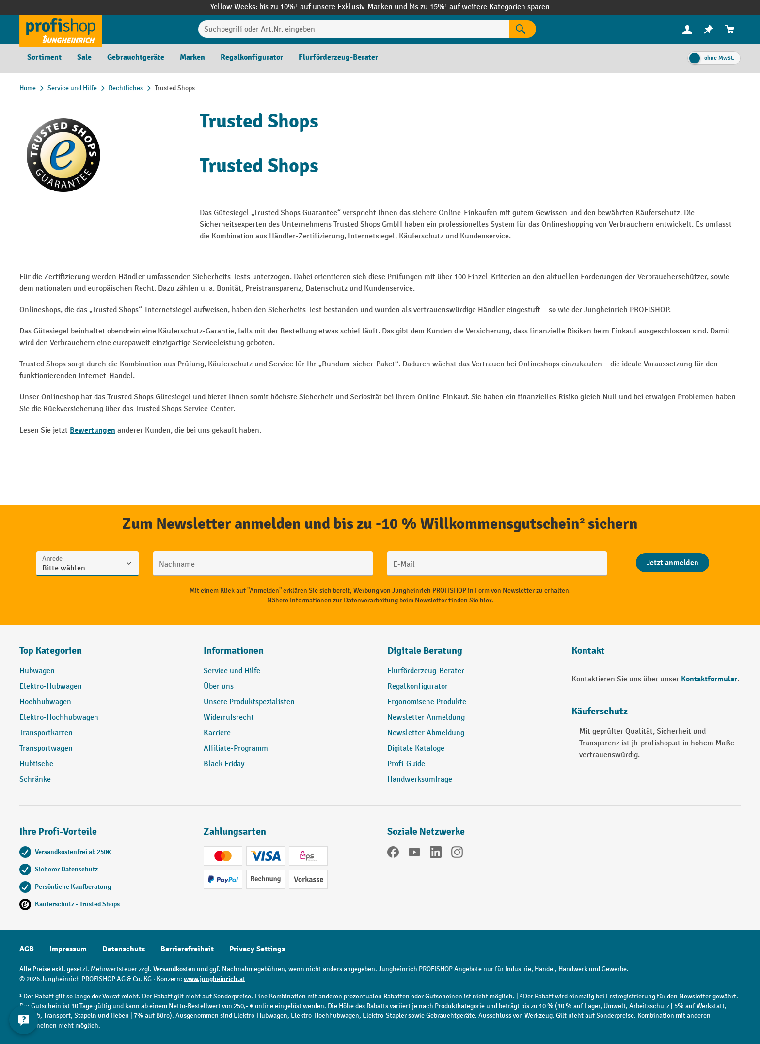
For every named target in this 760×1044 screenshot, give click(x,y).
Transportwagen (46, 748)
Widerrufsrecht (229, 717)
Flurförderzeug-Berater (425, 671)
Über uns (219, 686)
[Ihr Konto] (687, 29)
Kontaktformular (709, 679)
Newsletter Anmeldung (426, 717)
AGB (26, 949)
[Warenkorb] (730, 29)
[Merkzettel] (708, 29)
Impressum (68, 949)
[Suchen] (522, 29)
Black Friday (224, 764)
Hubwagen (37, 671)
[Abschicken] (672, 562)
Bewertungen (92, 430)
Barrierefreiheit (187, 949)
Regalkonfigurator (417, 686)
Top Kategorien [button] (50, 651)
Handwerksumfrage (419, 779)
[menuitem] (687, 29)
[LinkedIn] (436, 854)
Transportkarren (46, 733)
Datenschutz (123, 949)
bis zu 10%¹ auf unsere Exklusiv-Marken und (334, 7)
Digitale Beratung (424, 651)
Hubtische (36, 764)
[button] (472, 654)
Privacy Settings (257, 949)
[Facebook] (393, 854)
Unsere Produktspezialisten (249, 702)
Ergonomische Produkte (426, 702)
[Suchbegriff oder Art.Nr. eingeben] (353, 29)
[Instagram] (457, 854)
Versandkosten (174, 969)
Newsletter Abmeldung (425, 733)
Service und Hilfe (232, 671)
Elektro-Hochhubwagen (58, 717)
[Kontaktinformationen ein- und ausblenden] (24, 1019)
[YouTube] (414, 854)
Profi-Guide (406, 764)
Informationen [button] (234, 651)
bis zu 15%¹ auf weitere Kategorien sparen (479, 7)
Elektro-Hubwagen (50, 686)
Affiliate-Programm (236, 748)
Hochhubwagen (45, 702)
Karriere (217, 733)
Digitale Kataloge (415, 748)
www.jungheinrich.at (214, 979)
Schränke (35, 779)
